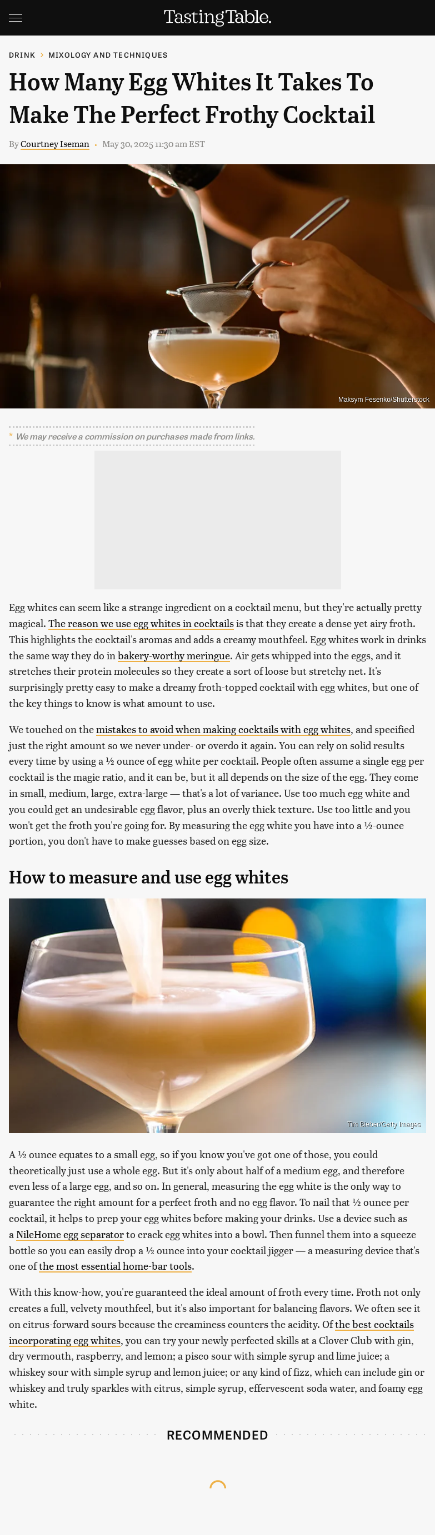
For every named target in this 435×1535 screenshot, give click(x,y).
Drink (22, 54)
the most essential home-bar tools (115, 1266)
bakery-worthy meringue (174, 655)
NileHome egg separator (70, 1234)
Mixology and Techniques (108, 54)
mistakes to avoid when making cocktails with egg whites (223, 729)
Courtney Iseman (55, 143)
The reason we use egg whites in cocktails (141, 623)
